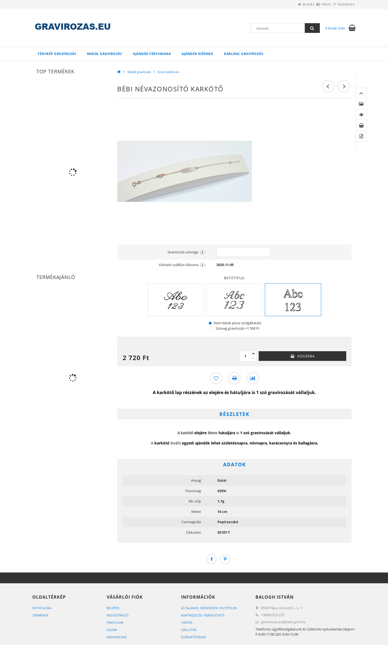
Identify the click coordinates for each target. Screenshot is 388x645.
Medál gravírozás (104, 53)
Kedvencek (343, 4)
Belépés (293, 4)
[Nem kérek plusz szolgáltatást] (210, 323)
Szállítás (189, 630)
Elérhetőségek (193, 637)
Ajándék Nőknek (197, 53)
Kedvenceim (116, 637)
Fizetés (187, 622)
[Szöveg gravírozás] (212, 328)
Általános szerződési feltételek (209, 608)
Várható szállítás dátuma (182, 264)
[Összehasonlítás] (252, 378)
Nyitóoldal (42, 608)
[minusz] (253, 358)
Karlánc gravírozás (243, 53)
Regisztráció (118, 615)
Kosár (112, 630)
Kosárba (306, 356)
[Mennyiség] (245, 356)
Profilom (115, 622)
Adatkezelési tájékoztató (202, 615)
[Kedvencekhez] (216, 378)
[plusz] (253, 353)
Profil (317, 4)
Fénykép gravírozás (57, 53)
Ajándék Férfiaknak (152, 53)
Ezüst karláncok (168, 72)
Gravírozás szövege (187, 252)
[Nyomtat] (234, 378)
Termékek (40, 615)
